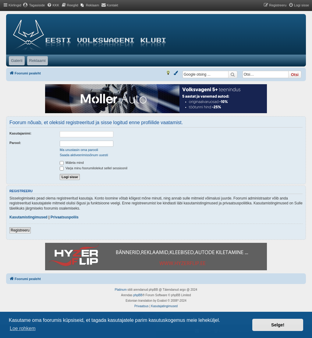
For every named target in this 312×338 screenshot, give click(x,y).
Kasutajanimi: (20, 133)
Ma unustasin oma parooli (79, 150)
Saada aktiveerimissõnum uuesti (84, 155)
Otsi (295, 74)
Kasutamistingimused (28, 217)
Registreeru (20, 230)
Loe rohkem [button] (23, 328)
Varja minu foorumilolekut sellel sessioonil (93, 168)
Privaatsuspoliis (65, 217)
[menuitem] (34, 5)
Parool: (15, 143)
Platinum (121, 289)
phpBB (137, 295)
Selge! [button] (277, 324)
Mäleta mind (72, 162)
